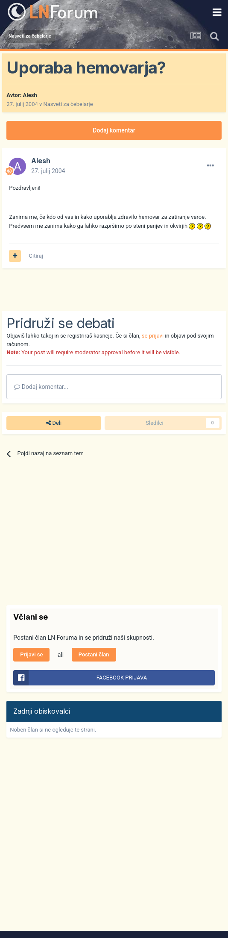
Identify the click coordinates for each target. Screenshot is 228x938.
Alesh (30, 95)
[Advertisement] (106, 290)
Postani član (94, 654)
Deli (53, 423)
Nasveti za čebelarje (68, 104)
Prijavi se (31, 654)
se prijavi (153, 335)
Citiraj (36, 256)
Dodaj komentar (114, 130)
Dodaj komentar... (41, 386)
